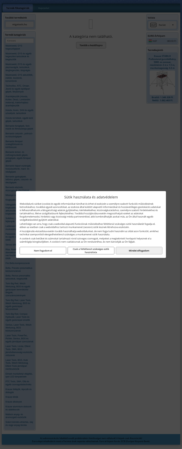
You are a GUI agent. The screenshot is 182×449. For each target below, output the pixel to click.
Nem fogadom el (43, 250)
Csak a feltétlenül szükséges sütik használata (91, 250)
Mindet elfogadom (139, 250)
